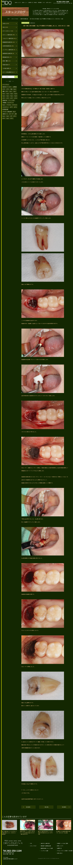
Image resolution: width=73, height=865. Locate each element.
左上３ (8, 117)
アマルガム (9, 104)
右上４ (11, 93)
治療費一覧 (31, 2)
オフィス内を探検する (9, 72)
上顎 (16, 113)
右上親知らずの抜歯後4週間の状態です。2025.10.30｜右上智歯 (63, 833)
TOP (8, 18)
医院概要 (40, 2)
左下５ (8, 97)
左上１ (8, 95)
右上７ (11, 91)
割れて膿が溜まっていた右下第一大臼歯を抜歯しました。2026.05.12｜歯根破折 (9, 834)
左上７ (15, 91)
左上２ (4, 95)
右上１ (11, 95)
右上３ (8, 115)
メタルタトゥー (6, 106)
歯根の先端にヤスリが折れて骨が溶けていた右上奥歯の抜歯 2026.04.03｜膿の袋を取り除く (27, 834)
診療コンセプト (19, 2)
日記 (5, 27)
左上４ (8, 93)
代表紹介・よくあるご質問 (62, 844)
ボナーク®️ (11, 113)
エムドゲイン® (10, 102)
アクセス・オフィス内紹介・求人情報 (64, 851)
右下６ (4, 89)
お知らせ (6, 23)
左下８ (15, 106)
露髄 (3, 91)
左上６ (15, 93)
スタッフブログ (14, 18)
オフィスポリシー (8, 31)
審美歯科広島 (7, 57)
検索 (16, 76)
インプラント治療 (44, 851)
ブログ (44, 2)
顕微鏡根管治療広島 (9, 42)
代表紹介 (36, 2)
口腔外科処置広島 (24, 18)
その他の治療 (7, 68)
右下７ (11, 106)
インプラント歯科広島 (9, 50)
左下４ (4, 97)
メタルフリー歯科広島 (9, 38)
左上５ (4, 93)
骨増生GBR (5, 100)
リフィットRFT (12, 100)
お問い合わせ (49, 2)
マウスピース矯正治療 (7, 110)
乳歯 (11, 89)
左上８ (15, 89)
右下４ (4, 117)
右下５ (7, 91)
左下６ (15, 97)
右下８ (8, 89)
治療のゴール (5, 113)
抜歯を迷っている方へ (7, 86)
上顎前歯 (15, 86)
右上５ (4, 104)
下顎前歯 (4, 102)
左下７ (11, 97)
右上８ (14, 110)
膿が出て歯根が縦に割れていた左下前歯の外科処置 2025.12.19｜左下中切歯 (45, 834)
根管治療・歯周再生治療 (46, 847)
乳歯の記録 (6, 65)
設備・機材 (7, 61)
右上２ (4, 115)
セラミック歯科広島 (9, 35)
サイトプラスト (6, 84)
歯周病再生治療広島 (8, 53)
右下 (11, 115)
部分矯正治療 (5, 108)
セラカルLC (14, 104)
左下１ (11, 117)
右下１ (15, 115)
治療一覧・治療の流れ (45, 844)
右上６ (15, 95)
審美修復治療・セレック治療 (47, 849)
